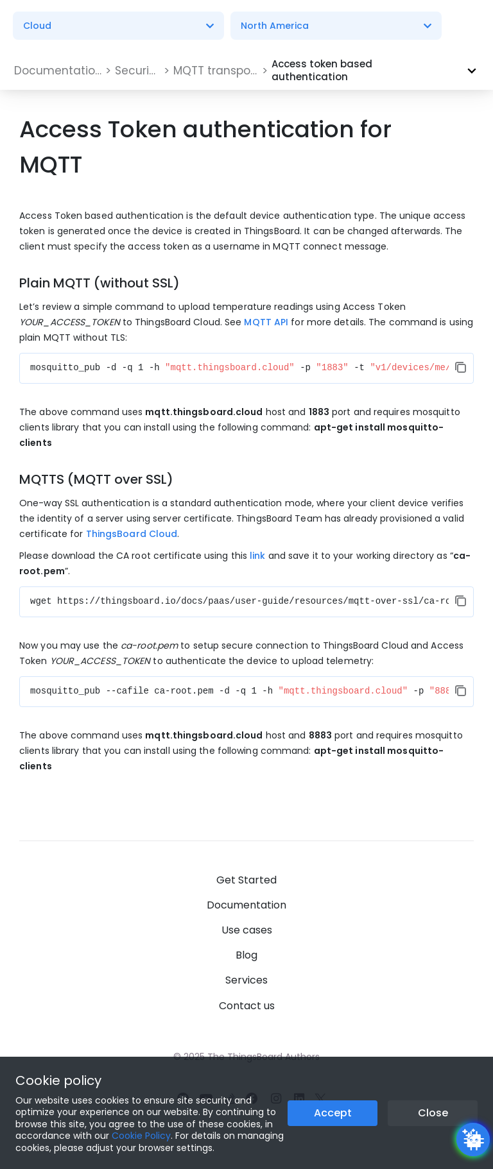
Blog (246, 955)
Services (246, 980)
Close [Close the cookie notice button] (433, 1112)
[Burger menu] (467, 26)
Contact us (247, 1005)
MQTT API (266, 322)
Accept (333, 1112)
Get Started (246, 880)
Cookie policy (58, 1080)
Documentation (246, 905)
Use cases (246, 930)
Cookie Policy (141, 1135)
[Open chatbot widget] (473, 1139)
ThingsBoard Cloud (132, 533)
